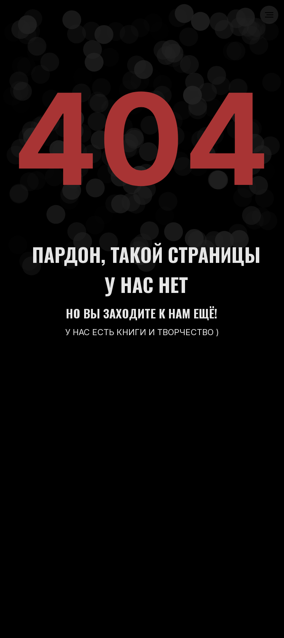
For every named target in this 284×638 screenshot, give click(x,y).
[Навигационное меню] (269, 15)
